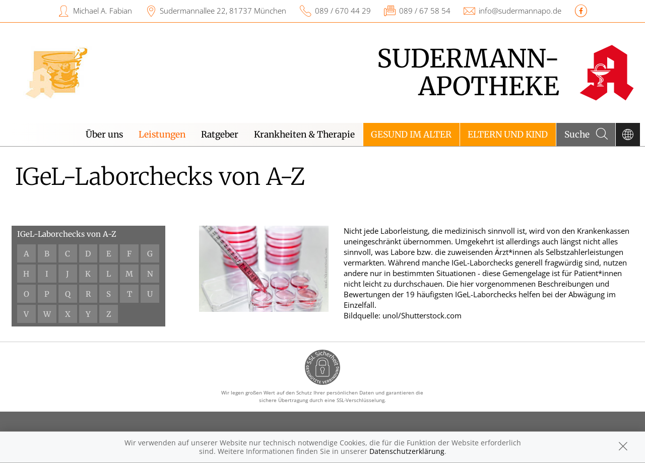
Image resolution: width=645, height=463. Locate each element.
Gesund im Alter (411, 134)
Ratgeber (219, 134)
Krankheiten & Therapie (304, 134)
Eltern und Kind (508, 134)
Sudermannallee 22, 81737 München (223, 11)
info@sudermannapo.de (520, 11)
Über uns (104, 134)
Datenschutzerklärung (406, 451)
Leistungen (162, 134)
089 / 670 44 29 (343, 11)
